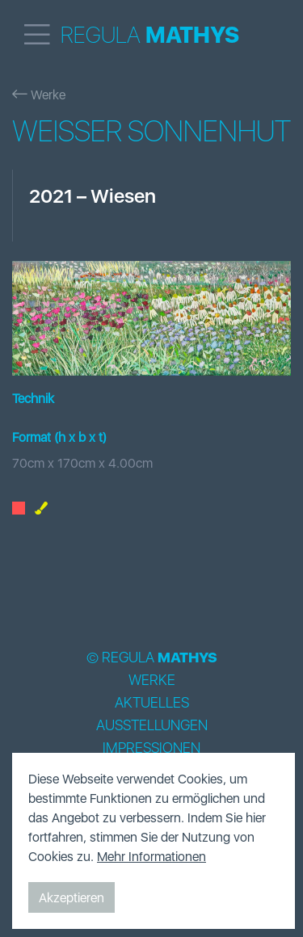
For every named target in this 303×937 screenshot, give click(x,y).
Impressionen (151, 748)
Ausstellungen (152, 725)
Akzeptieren (71, 897)
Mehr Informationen (151, 856)
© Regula (151, 657)
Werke (38, 94)
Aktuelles (152, 702)
